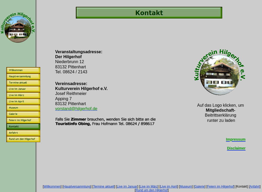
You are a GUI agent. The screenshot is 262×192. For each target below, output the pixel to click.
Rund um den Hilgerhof (151, 190)
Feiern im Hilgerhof (220, 186)
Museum (186, 186)
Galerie (200, 186)
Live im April (168, 186)
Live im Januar (127, 186)
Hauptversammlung (76, 186)
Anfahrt (255, 186)
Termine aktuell (103, 186)
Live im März (149, 186)
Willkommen (52, 186)
